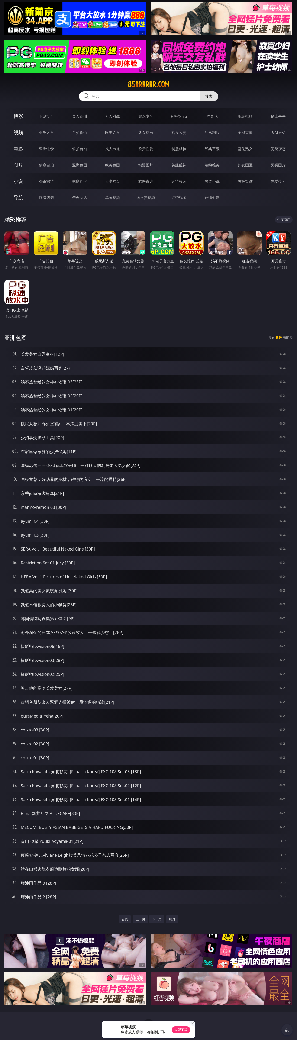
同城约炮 (46, 197)
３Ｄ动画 (145, 132)
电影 (18, 148)
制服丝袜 (178, 148)
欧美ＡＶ (112, 132)
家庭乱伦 (79, 181)
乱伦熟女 (245, 148)
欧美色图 (112, 164)
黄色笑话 (245, 181)
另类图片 (278, 164)
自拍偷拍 (79, 132)
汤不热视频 (145, 197)
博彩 (18, 116)
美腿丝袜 (178, 164)
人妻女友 (112, 181)
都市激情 (46, 181)
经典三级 (212, 148)
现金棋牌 (245, 116)
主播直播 (245, 132)
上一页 (140, 919)
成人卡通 (112, 148)
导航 (18, 197)
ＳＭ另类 (278, 132)
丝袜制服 (212, 132)
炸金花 (212, 116)
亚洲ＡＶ (46, 132)
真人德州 (79, 116)
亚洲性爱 (46, 148)
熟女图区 (245, 164)
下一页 (156, 919)
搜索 (209, 96)
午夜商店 (79, 197)
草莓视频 (112, 197)
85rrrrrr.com (148, 84)
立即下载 (180, 1029)
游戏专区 (145, 116)
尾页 (172, 919)
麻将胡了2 (178, 116)
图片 (18, 165)
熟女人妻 (178, 132)
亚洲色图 (79, 164)
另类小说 (212, 181)
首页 (125, 919)
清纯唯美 (212, 164)
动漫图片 (145, 164)
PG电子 (46, 116)
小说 (18, 181)
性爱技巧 (278, 181)
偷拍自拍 (79, 148)
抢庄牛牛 (278, 116)
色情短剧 (212, 197)
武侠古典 (145, 181)
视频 (18, 132)
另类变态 (278, 148)
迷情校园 (178, 181)
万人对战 (112, 116)
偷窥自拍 (46, 164)
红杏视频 (178, 197)
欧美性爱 (145, 148)
